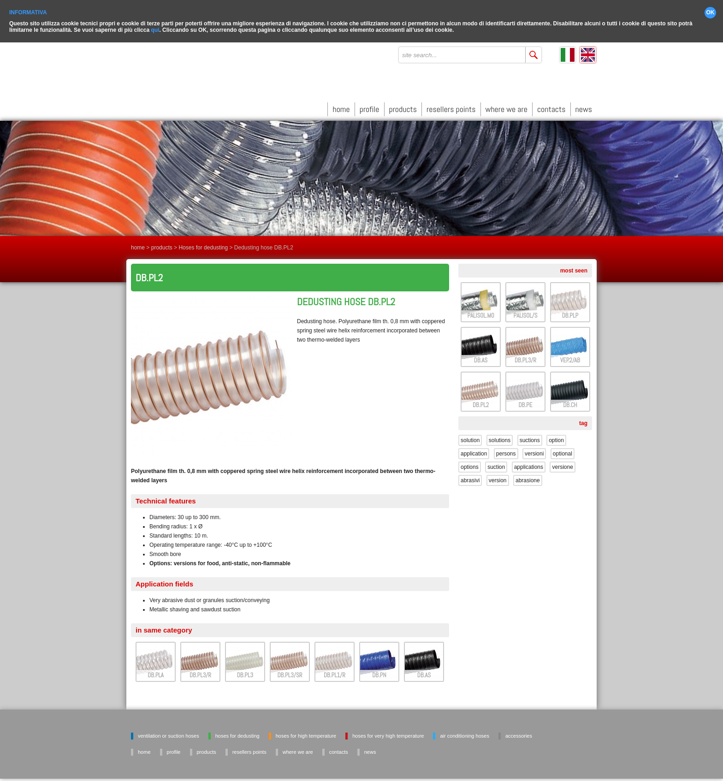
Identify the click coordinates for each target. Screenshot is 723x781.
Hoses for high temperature (306, 732)
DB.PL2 (481, 402)
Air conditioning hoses (464, 732)
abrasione (528, 477)
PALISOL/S (526, 312)
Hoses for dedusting (203, 244)
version (498, 477)
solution (470, 437)
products (403, 106)
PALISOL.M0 (480, 312)
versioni (534, 450)
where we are (506, 106)
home (341, 106)
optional (562, 450)
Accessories (518, 732)
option (556, 437)
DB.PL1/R (334, 672)
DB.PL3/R (200, 672)
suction (496, 464)
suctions (530, 437)
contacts (551, 106)
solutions (499, 437)
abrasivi (470, 477)
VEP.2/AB (570, 357)
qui (155, 27)
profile (369, 106)
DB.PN (379, 672)
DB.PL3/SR (290, 672)
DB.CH (570, 402)
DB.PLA (156, 672)
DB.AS (424, 672)
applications (528, 464)
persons (506, 450)
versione (562, 464)
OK (710, 9)
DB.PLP (570, 312)
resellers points (451, 106)
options (470, 464)
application (474, 450)
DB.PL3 (245, 672)
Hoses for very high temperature (388, 732)
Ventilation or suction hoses (168, 732)
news (583, 106)
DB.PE (526, 402)
